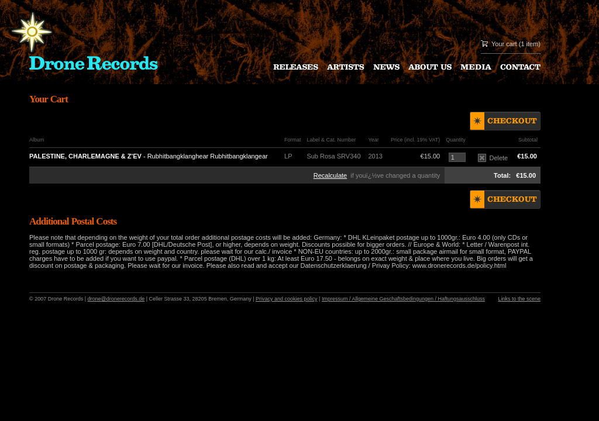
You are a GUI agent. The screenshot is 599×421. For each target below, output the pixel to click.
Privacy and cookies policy (287, 299)
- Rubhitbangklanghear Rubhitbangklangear (148, 156)
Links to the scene (519, 299)
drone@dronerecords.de (116, 299)
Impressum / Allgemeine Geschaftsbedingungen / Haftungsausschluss (403, 299)
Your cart (504, 43)
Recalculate (330, 175)
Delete (493, 157)
